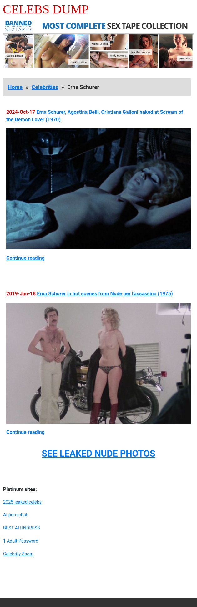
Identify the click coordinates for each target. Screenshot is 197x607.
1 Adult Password (20, 541)
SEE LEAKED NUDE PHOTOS (98, 453)
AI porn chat (15, 515)
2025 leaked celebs (22, 502)
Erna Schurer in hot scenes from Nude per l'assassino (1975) (105, 294)
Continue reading (25, 258)
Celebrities (45, 87)
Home (15, 87)
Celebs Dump (46, 9)
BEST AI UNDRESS (21, 528)
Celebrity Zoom (18, 554)
